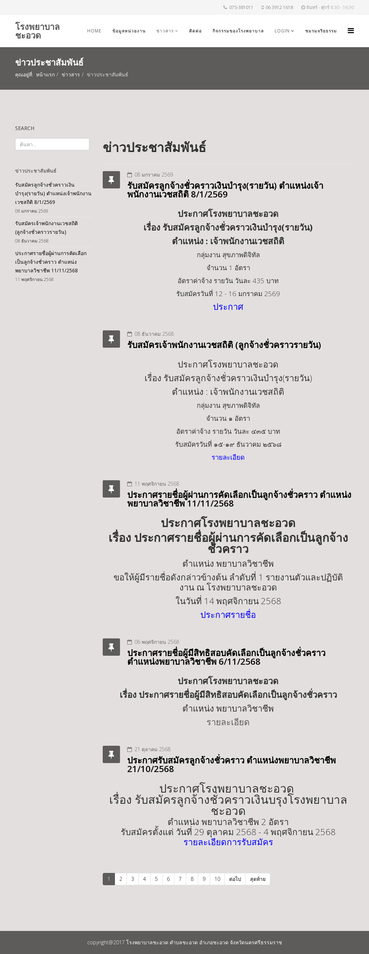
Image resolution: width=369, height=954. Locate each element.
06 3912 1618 (279, 7)
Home (94, 31)
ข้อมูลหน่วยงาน (129, 31)
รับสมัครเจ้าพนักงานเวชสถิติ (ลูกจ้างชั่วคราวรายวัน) (224, 345)
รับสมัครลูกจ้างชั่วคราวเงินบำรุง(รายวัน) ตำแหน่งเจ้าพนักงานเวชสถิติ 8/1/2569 (225, 189)
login (282, 31)
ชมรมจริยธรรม (321, 31)
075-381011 (241, 7)
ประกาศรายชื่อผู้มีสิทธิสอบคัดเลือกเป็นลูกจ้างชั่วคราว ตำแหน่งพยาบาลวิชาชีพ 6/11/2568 (226, 657)
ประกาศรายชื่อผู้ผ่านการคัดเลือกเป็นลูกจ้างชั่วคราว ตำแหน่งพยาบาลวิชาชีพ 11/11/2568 (239, 499)
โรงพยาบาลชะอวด (37, 31)
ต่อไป (235, 878)
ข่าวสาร (165, 31)
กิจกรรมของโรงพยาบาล (238, 31)
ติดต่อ (195, 31)
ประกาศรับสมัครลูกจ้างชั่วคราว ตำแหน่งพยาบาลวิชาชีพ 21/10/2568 (231, 764)
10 (217, 878)
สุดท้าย (258, 878)
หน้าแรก (45, 74)
